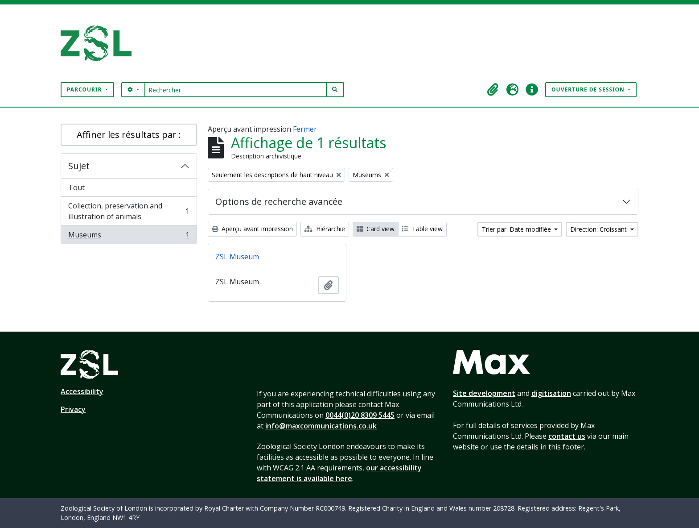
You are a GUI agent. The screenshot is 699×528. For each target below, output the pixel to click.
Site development (484, 393)
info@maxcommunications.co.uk (321, 426)
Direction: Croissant (599, 229)
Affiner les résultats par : (129, 135)
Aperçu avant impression (252, 229)
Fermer (305, 129)
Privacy (73, 409)
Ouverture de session (588, 89)
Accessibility (82, 391)
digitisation (551, 393)
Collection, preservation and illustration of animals (128, 211)
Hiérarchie (324, 229)
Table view (422, 229)
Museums (128, 236)
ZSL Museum (237, 257)
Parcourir (85, 89)
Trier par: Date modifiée (517, 229)
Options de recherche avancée (278, 201)
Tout (76, 187)
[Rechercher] (235, 89)
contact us (566, 436)
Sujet (79, 166)
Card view (376, 229)
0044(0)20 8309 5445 (360, 415)
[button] (492, 90)
